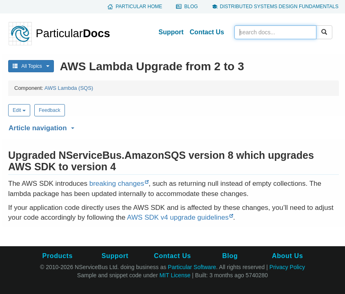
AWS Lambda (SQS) (69, 88)
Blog (191, 6)
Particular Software (192, 267)
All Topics (31, 66)
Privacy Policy (287, 267)
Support (170, 32)
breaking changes (116, 183)
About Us (287, 255)
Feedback (49, 110)
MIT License (174, 275)
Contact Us (207, 32)
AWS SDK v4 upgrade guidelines (178, 217)
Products (57, 255)
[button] (172, 126)
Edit (19, 110)
